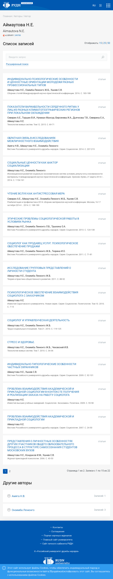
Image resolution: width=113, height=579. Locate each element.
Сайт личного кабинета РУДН (57, 543)
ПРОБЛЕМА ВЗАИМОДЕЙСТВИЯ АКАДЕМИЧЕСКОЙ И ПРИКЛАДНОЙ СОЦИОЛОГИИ (40, 418)
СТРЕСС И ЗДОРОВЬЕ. (21, 342)
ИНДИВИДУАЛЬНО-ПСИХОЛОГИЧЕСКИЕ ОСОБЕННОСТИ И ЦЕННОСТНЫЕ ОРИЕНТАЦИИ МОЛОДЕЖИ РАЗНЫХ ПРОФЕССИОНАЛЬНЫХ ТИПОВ (42, 82)
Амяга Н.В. (18, 496)
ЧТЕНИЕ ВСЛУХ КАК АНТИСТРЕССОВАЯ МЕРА (36, 193)
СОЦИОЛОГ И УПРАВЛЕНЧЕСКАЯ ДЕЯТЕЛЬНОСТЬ (38, 320)
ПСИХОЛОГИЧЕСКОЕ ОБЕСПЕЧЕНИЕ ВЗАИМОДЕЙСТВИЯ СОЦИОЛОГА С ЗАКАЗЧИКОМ (42, 294)
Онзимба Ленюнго (23, 510)
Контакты (58, 527)
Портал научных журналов (58, 535)
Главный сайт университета (57, 539)
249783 (18, 35)
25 (104, 43)
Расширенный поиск (17, 64)
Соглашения (57, 531)
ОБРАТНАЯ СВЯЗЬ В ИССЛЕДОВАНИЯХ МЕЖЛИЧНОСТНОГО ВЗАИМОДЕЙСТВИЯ (33, 140)
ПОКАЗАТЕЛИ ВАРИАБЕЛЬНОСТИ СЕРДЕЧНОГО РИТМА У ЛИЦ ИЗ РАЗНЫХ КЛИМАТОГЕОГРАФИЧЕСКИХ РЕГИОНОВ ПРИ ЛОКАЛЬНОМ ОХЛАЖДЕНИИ (43, 109)
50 (108, 43)
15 (100, 43)
